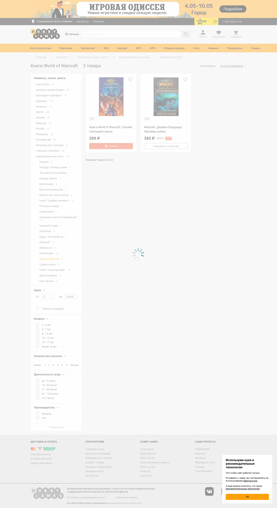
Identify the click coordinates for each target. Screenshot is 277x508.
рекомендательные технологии (243, 488)
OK (247, 496)
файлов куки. (250, 480)
